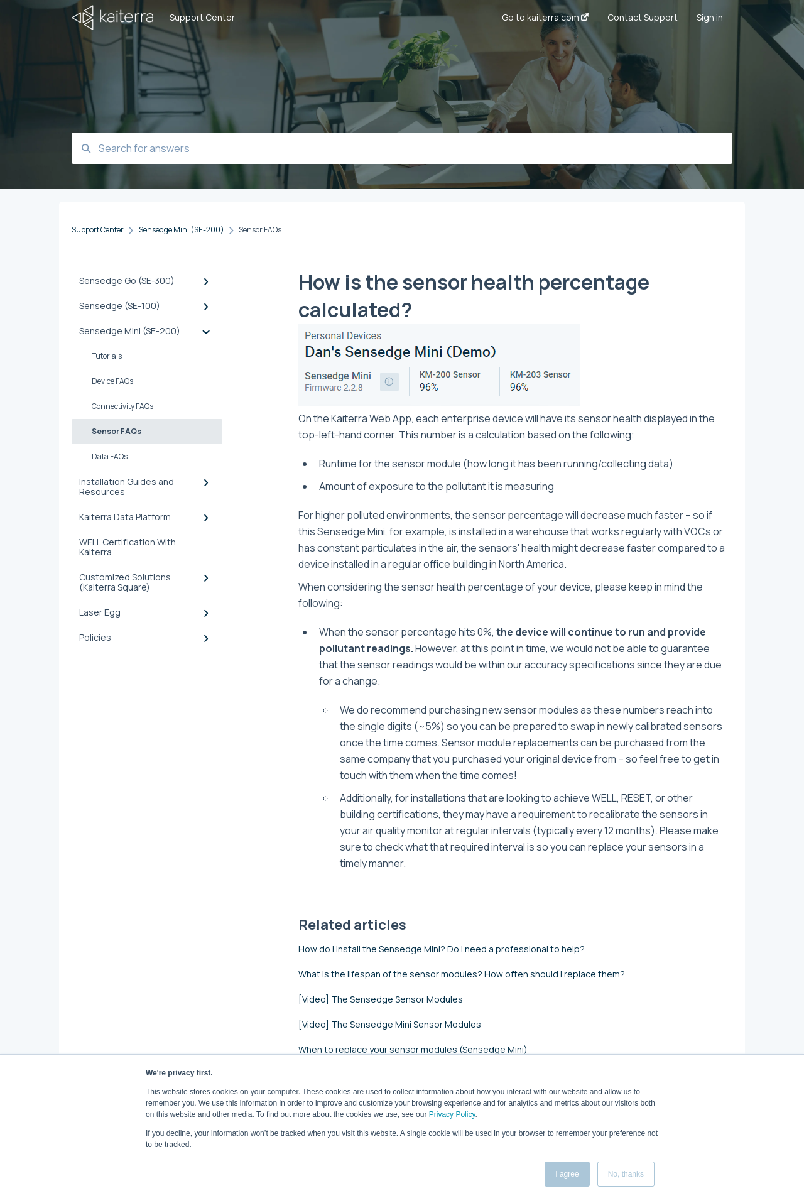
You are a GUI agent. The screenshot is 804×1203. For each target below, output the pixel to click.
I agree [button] (567, 1174)
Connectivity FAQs (122, 406)
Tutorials (107, 356)
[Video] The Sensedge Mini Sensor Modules (389, 1024)
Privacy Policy (452, 1114)
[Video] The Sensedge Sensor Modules (380, 999)
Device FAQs (112, 381)
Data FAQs (110, 456)
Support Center (202, 17)
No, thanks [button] (626, 1174)
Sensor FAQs (116, 431)
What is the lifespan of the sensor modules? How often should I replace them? (461, 974)
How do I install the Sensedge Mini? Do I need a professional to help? (441, 949)
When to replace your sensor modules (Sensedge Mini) (413, 1049)
